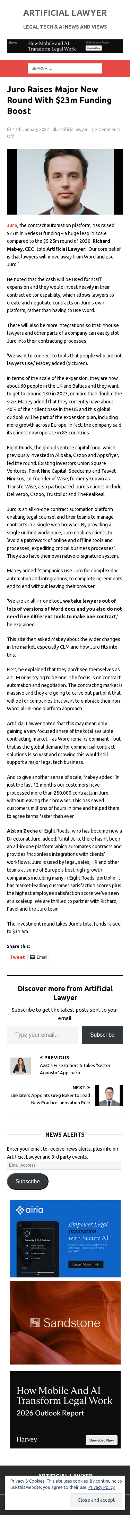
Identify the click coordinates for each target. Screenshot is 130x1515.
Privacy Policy (101, 1487)
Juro (12, 225)
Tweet (17, 957)
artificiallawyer (73, 129)
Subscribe (102, 1035)
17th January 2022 (30, 129)
